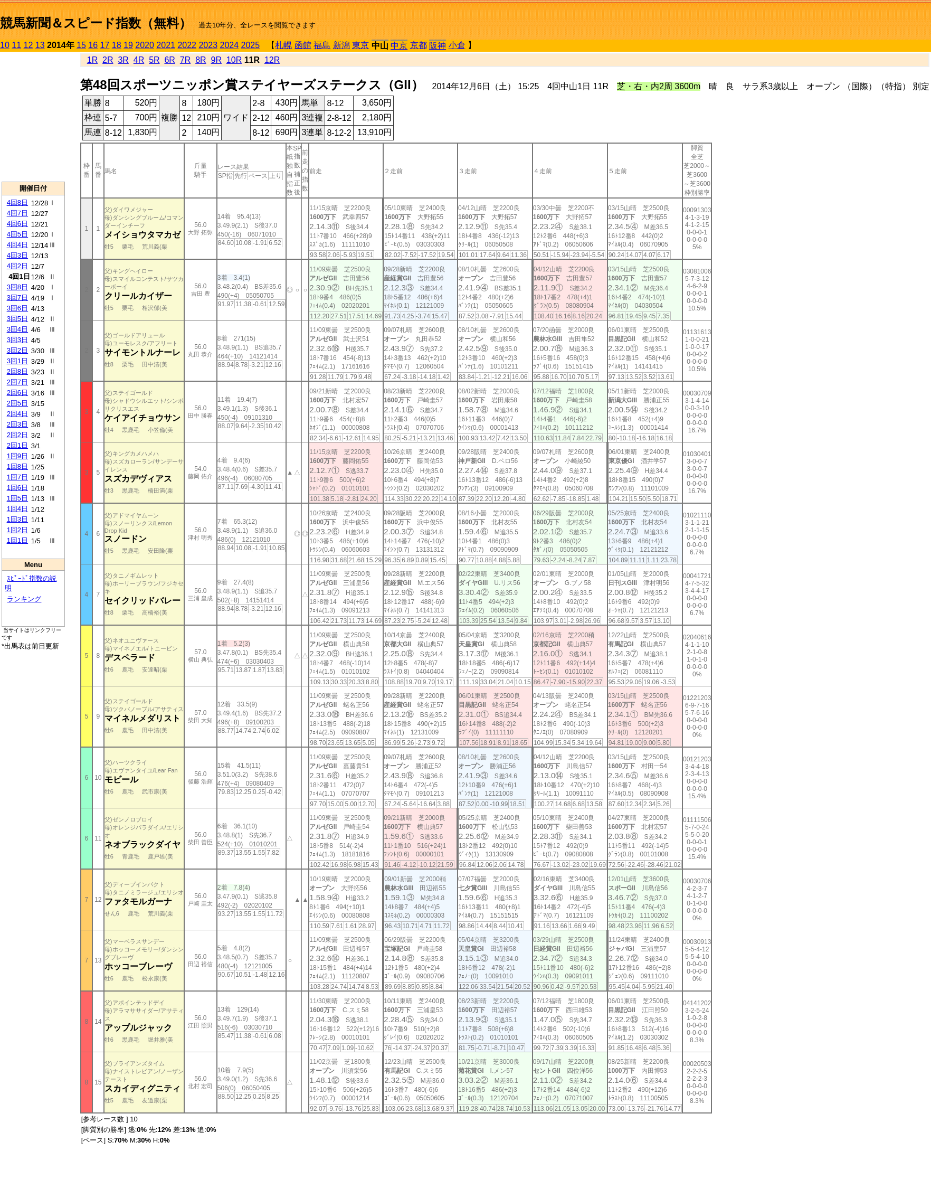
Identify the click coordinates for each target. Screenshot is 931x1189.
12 (28, 45)
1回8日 (17, 466)
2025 (250, 45)
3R (123, 59)
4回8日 (17, 202)
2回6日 (17, 393)
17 (105, 45)
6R (169, 59)
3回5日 (17, 319)
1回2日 (17, 530)
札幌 (283, 45)
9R (216, 59)
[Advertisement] (33, 116)
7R (185, 59)
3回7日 (17, 297)
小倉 (457, 45)
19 (128, 45)
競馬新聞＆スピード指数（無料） (96, 23)
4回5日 (17, 234)
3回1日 (17, 361)
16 (93, 45)
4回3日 (17, 255)
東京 (360, 45)
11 (16, 45)
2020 (144, 45)
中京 (399, 45)
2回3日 (17, 424)
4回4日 (17, 245)
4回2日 (17, 266)
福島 (322, 45)
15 (81, 45)
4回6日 (17, 224)
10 (5, 45)
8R (200, 59)
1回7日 (17, 477)
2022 (186, 45)
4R (139, 59)
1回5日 (17, 498)
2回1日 (17, 445)
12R (272, 59)
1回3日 (17, 519)
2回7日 (17, 382)
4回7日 (17, 213)
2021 (165, 45)
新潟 (341, 45)
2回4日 (17, 414)
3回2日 (17, 350)
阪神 (437, 45)
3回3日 (17, 340)
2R (107, 59)
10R (234, 59)
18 (116, 45)
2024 (229, 45)
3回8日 (17, 287)
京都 (418, 45)
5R (154, 59)
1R (92, 59)
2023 (207, 45)
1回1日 (17, 540)
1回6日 (17, 488)
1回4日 (17, 509)
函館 (302, 45)
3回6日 (17, 308)
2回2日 (17, 435)
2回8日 (17, 371)
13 (40, 45)
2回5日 (17, 403)
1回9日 (17, 456)
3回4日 (17, 329)
